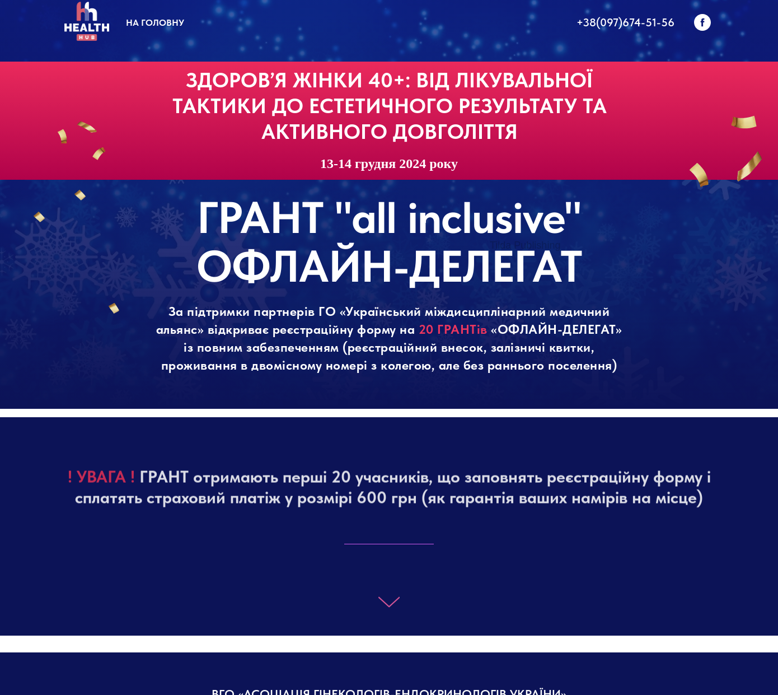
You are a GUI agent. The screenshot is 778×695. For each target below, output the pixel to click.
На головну (155, 22)
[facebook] (702, 22)
